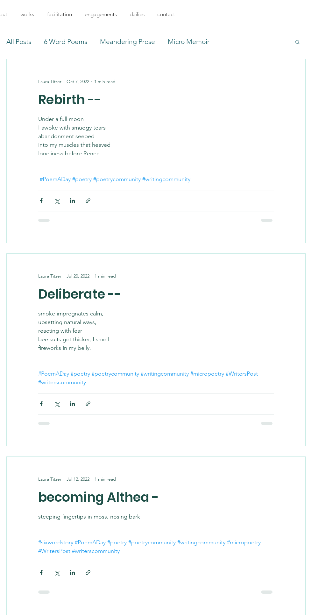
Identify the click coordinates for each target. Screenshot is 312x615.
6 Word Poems (65, 42)
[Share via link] (88, 201)
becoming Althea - (98, 497)
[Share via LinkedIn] (72, 201)
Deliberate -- (79, 294)
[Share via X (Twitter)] (57, 201)
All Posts (18, 42)
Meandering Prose (127, 42)
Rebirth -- (69, 100)
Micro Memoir (188, 42)
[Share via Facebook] (41, 201)
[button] (27, 14)
